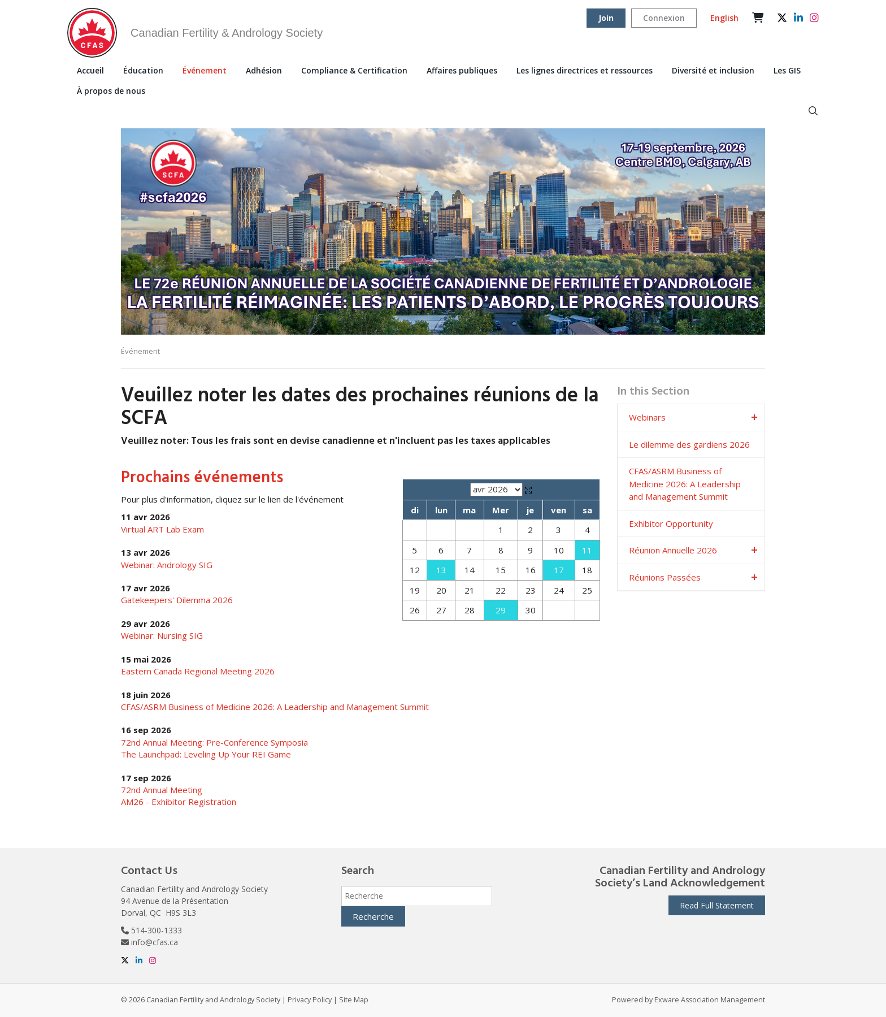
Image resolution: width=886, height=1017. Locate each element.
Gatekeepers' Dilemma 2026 (177, 599)
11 (587, 550)
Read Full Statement (717, 905)
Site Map (353, 1000)
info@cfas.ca (154, 942)
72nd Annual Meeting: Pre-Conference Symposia (214, 742)
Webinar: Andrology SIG (166, 564)
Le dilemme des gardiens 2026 (689, 444)
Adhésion (264, 70)
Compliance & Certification (354, 70)
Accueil (90, 70)
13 (441, 569)
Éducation (143, 70)
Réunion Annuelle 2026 (673, 550)
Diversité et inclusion (713, 70)
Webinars (647, 417)
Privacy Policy (310, 1000)
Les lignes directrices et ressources (584, 70)
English (724, 17)
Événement (205, 70)
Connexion (664, 17)
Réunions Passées (665, 577)
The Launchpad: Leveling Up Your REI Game (206, 754)
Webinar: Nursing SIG (162, 635)
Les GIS (787, 70)
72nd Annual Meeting (161, 789)
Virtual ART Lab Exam (162, 529)
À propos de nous (111, 90)
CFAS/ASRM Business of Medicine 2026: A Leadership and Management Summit (275, 706)
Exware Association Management (709, 1000)
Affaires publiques (462, 70)
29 (501, 610)
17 (559, 569)
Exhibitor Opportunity (671, 523)
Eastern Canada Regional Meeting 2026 (198, 671)
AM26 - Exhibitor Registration (178, 801)
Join (606, 17)
